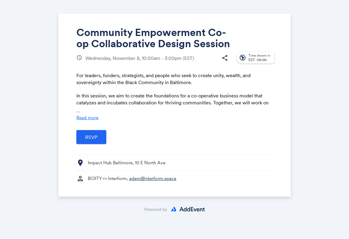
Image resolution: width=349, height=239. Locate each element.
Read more (87, 117)
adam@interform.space (152, 178)
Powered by (155, 209)
